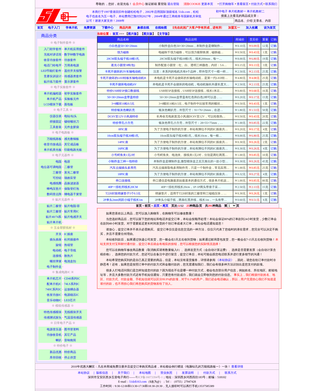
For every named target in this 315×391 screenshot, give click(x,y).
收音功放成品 (53, 144)
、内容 (266, 20)
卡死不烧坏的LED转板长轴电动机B (123, 78)
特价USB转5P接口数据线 (123, 91)
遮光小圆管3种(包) (123, 65)
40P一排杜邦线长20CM (123, 187)
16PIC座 (123, 148)
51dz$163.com (138, 381)
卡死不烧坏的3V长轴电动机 (123, 71)
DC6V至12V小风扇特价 (123, 116)
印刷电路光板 (73, 149)
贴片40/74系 (53, 217)
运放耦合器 (71, 289)
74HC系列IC (54, 289)
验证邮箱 (151, 4)
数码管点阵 (54, 194)
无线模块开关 (73, 312)
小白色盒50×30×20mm (123, 46)
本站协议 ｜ (86, 372)
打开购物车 (226, 4)
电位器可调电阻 (51, 167)
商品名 (239, 20)
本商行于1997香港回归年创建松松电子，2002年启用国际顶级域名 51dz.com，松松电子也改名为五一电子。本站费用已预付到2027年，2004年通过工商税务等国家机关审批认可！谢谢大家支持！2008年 (143, 16)
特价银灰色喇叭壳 (123, 110)
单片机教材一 (237, 11)
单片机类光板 (53, 149)
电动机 (57, 250)
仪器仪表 (56, 116)
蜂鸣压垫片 (54, 188)
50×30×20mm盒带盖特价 (123, 97)
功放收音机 (54, 334)
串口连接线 (123, 180)
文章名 (257, 20)
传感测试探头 (53, 317)
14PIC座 (123, 142)
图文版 (147, 34)
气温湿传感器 (73, 317)
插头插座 (56, 239)
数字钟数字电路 (74, 54)
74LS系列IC (71, 284)
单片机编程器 (53, 93)
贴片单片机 (54, 222)
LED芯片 (70, 300)
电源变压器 (54, 329)
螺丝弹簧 (56, 261)
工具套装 (56, 127)
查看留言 (243, 4)
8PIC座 (122, 129)
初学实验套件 (73, 93)
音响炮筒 (70, 340)
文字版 (163, 34)
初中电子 (222, 11)
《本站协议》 (225, 260)
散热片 (68, 256)
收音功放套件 (53, 60)
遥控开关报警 (73, 71)
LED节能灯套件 (51, 71)
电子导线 (70, 250)
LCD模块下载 (53, 104)
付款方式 (257, 4)
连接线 (57, 256)
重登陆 (162, 4)
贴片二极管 (54, 206)
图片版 (132, 34)
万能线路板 (54, 139)
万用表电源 (71, 65)
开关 (59, 234)
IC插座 (68, 234)
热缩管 (68, 245)
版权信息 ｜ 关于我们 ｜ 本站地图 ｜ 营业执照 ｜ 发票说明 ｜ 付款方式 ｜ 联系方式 (166, 372)
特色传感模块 (53, 312)
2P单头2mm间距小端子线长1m (123, 200)
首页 (115, 34)
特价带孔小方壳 (123, 123)
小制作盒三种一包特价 (123, 161)
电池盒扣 (70, 261)
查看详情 (237, 366)
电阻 (59, 161)
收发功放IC (54, 295)
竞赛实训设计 (53, 76)
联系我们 (271, 4)
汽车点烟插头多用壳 (123, 167)
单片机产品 (54, 99)
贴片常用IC (71, 211)
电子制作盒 (54, 266)
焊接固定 (56, 121)
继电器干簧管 (73, 194)
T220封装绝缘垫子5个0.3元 (122, 193)
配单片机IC (54, 284)
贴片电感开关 (73, 217)
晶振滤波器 (71, 183)
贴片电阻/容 (72, 206)
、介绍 (248, 20)
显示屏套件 (71, 81)
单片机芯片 (54, 278)
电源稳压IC (71, 295)
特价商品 (70, 352)
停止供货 (70, 357)
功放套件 (70, 60)
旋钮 (59, 245)
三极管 (57, 172)
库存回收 (56, 357)
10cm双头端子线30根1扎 (123, 135)
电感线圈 (56, 183)
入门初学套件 (53, 49)
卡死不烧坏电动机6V (123, 84)
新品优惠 (56, 352)
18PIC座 (123, 174)
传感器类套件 (73, 76)
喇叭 (59, 340)
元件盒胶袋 (71, 127)
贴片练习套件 (53, 81)
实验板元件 (71, 99)
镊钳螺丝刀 (71, 121)
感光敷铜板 (71, 139)
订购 (274, 46)
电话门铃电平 (53, 65)
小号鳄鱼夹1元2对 (123, 155)
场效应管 (70, 178)
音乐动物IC (54, 300)
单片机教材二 (256, 11)
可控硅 (57, 178)
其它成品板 (71, 144)
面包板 (68, 104)
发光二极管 (71, 172)
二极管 (68, 167)
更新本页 (207, 4)
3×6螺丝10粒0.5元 (123, 103)
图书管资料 (71, 329)
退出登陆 (173, 4)
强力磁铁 (123, 52)
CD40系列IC (72, 278)
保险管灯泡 (71, 188)
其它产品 (70, 334)
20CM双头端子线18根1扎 (123, 58)
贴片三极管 (54, 211)
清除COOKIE (192, 4)
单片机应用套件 (74, 49)
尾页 (165, 205)
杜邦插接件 (71, 239)
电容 (67, 161)
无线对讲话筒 (53, 54)
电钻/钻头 (70, 116)
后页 (156, 205)
